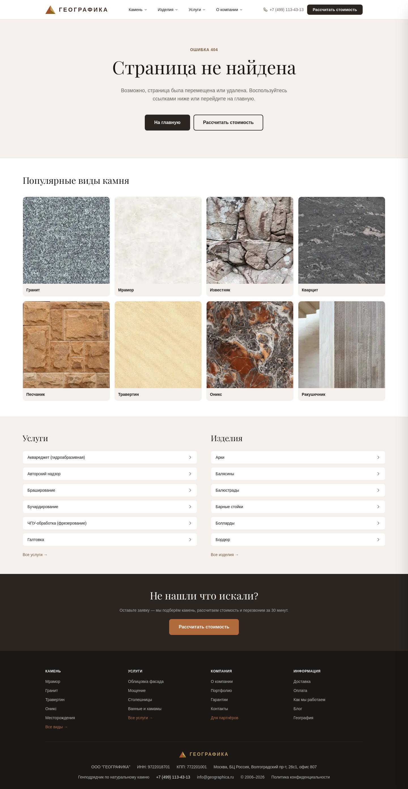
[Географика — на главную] (77, 9)
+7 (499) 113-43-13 (283, 9)
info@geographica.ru (215, 777)
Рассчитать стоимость (335, 9)
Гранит (51, 690)
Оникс (51, 708)
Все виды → (56, 727)
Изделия (168, 9)
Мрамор (52, 681)
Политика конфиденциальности (300, 777)
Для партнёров (224, 718)
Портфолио (221, 690)
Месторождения (60, 718)
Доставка (302, 681)
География (303, 718)
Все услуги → (35, 554)
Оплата (300, 690)
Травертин (55, 699)
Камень (138, 9)
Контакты (219, 708)
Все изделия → (225, 554)
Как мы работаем (309, 699)
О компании (229, 9)
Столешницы (140, 699)
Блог (298, 708)
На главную (167, 122)
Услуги (197, 9)
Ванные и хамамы (145, 708)
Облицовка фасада (146, 681)
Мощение (137, 690)
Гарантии (219, 699)
